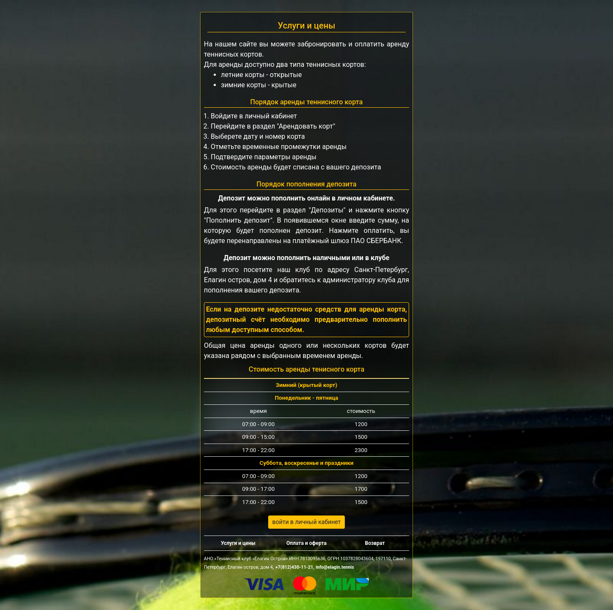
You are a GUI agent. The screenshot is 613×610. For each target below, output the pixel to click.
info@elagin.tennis (335, 567)
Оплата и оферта (306, 543)
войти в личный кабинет (306, 521)
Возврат (375, 543)
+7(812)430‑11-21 (294, 567)
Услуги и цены (238, 543)
